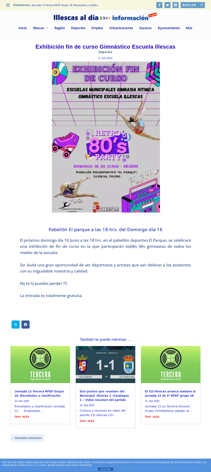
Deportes (78, 28)
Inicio (23, 28)
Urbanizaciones (121, 28)
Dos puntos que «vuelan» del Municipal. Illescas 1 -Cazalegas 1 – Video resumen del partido (104, 396)
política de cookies (37, 465)
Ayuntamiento (169, 28)
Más (189, 28)
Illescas (38, 28)
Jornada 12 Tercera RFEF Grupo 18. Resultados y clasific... (65, 5)
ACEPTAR (105, 469)
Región (59, 28)
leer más (22, 416)
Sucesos (145, 28)
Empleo (97, 28)
